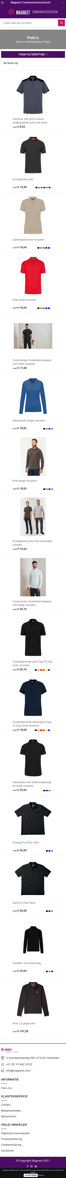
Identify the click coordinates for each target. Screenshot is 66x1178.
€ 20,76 (20, 669)
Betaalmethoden (11, 1111)
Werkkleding (33, 41)
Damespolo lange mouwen (29, 420)
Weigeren (41, 1175)
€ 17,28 (20, 368)
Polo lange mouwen (25, 480)
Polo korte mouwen (24, 299)
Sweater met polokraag (27, 963)
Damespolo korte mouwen (29, 239)
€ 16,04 (20, 247)
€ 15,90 (20, 187)
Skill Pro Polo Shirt (24, 903)
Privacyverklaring (11, 1139)
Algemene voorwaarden (15, 1133)
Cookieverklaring (11, 1145)
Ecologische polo (23, 179)
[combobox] (29, 23)
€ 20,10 (20, 609)
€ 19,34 (20, 549)
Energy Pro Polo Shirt (26, 842)
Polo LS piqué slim (24, 1023)
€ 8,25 (19, 126)
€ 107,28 (20, 1031)
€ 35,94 (20, 971)
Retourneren (8, 1116)
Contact (6, 1105)
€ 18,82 (20, 428)
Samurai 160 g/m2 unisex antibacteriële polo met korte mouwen (30, 123)
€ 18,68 (20, 729)
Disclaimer (7, 1151)
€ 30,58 (20, 910)
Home (19, 41)
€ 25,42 (20, 790)
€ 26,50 (20, 850)
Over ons (6, 1088)
